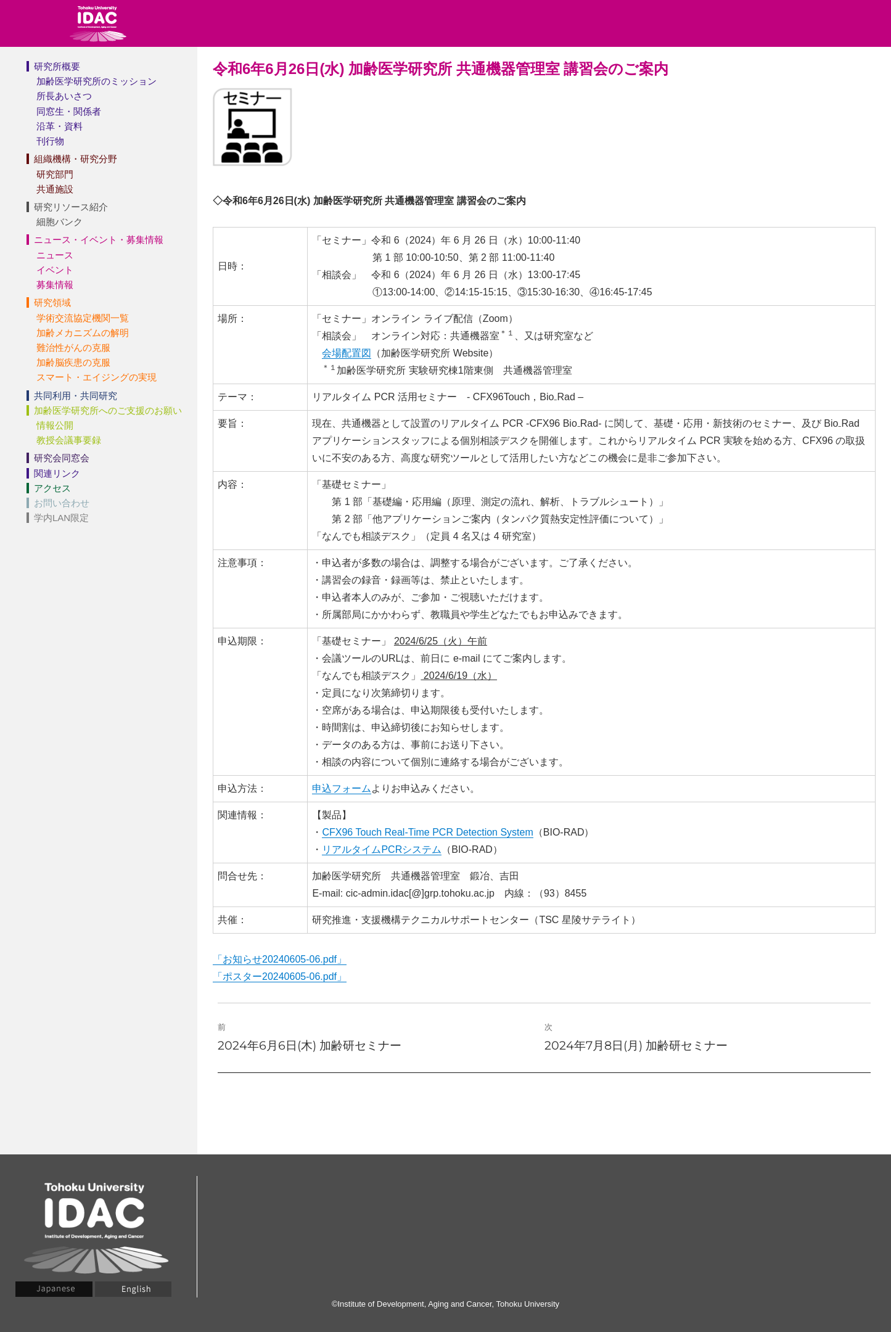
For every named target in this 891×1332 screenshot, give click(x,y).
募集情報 (54, 284)
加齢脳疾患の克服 (73, 362)
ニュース (54, 255)
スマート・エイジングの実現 (96, 377)
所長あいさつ (64, 96)
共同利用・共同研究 (75, 395)
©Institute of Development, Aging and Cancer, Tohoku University (445, 1304)
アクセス (52, 488)
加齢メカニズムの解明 (82, 332)
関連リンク (57, 473)
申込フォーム (341, 788)
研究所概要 (57, 66)
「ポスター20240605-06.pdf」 (280, 976)
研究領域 (52, 302)
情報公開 (54, 425)
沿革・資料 (59, 126)
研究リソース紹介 (71, 207)
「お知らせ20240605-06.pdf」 (280, 959)
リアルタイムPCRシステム (381, 849)
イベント (54, 270)
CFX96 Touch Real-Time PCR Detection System (427, 832)
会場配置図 (346, 353)
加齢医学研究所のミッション (96, 81)
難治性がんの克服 (73, 347)
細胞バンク (59, 221)
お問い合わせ (61, 503)
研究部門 (54, 174)
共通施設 (54, 189)
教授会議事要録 (68, 440)
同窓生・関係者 (68, 111)
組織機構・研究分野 (75, 159)
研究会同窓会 (61, 458)
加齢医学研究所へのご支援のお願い (108, 410)
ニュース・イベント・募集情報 (98, 239)
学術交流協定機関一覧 (82, 318)
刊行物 (50, 141)
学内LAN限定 (61, 517)
